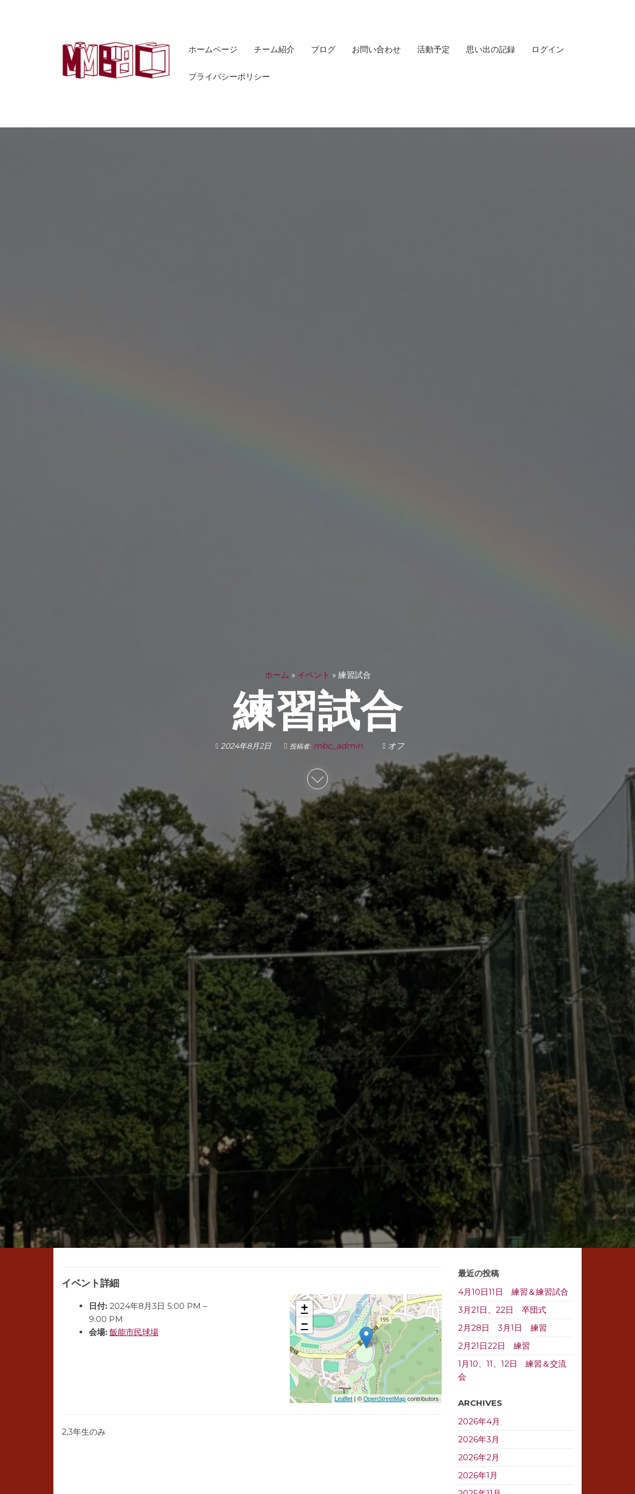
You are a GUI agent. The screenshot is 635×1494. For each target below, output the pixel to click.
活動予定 (433, 49)
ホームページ (212, 49)
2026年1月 (478, 1475)
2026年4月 (479, 1421)
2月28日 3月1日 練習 (502, 1327)
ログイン (548, 49)
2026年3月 (478, 1439)
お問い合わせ (376, 49)
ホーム (277, 674)
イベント (313, 674)
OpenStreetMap (384, 1398)
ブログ (323, 49)
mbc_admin (339, 745)
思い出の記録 (490, 49)
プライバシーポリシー (229, 76)
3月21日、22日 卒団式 (502, 1310)
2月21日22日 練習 (494, 1345)
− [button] (304, 1325)
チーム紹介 (274, 49)
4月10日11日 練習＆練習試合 (513, 1292)
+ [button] (304, 1309)
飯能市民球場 (133, 1332)
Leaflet (343, 1398)
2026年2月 (478, 1457)
